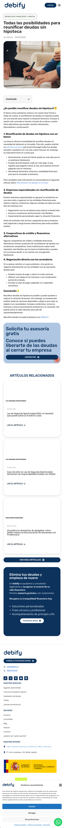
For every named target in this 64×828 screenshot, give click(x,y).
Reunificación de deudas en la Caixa (32, 183)
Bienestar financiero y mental (20, 16)
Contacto (7, 732)
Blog (5, 723)
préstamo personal (14, 147)
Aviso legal (46, 825)
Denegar (32, 813)
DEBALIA (44, 317)
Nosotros (7, 715)
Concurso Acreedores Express (15, 692)
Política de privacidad (35, 825)
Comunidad (8, 719)
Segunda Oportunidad (12, 688)
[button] (60, 785)
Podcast (7, 727)
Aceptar (32, 806)
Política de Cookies (20, 825)
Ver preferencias (32, 819)
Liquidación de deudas (12, 696)
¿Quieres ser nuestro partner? (15, 736)
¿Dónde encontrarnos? (12, 704)
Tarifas (6, 700)
